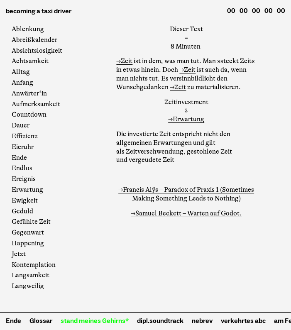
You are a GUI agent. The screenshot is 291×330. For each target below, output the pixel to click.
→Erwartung (186, 119)
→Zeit (124, 61)
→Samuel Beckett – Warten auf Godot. (186, 213)
